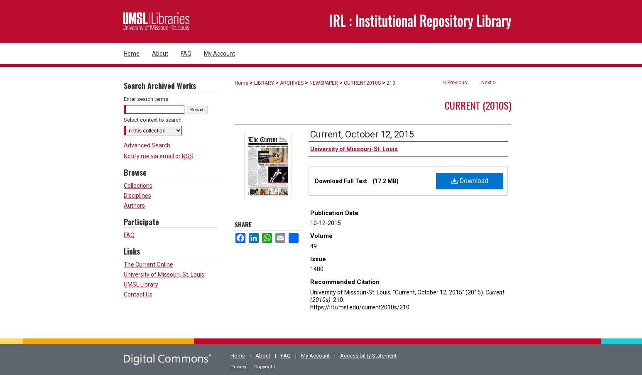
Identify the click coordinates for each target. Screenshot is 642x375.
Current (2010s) (478, 105)
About (262, 356)
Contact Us (138, 294)
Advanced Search (147, 145)
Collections (138, 185)
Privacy (238, 367)
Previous (457, 83)
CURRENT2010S (362, 83)
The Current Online (148, 264)
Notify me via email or (158, 156)
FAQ (129, 235)
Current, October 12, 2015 (362, 134)
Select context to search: (153, 120)
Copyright (264, 367)
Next (486, 83)
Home (241, 83)
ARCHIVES (292, 83)
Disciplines (137, 195)
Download (469, 181)
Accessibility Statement (368, 356)
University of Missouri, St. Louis (164, 274)
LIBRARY (264, 83)
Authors (134, 205)
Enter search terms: (146, 99)
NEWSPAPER (323, 83)
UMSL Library (141, 284)
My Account (315, 356)
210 (391, 83)
